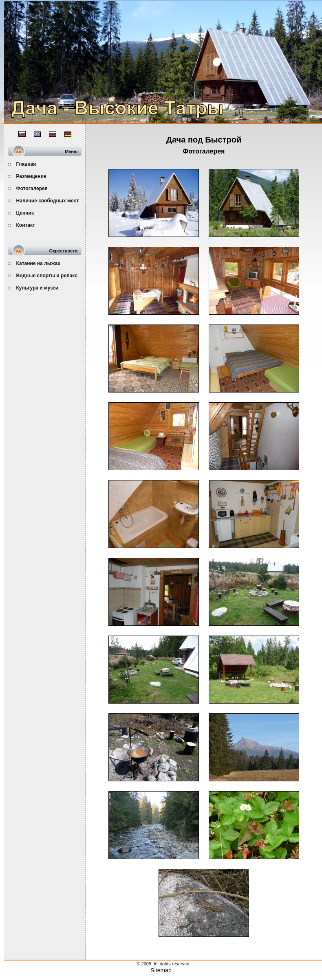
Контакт (25, 225)
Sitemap (160, 970)
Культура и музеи (37, 288)
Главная (26, 164)
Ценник (25, 213)
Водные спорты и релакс (46, 275)
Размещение (31, 176)
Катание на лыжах (38, 263)
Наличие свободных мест (47, 201)
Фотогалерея (32, 188)
